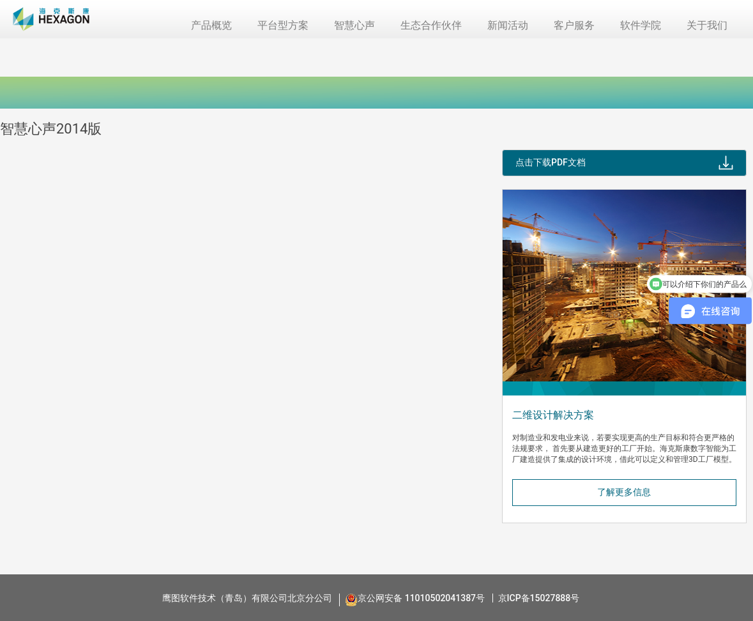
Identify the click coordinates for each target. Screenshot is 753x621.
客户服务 (574, 25)
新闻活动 (507, 25)
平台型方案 (282, 25)
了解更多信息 (624, 492)
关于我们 (707, 25)
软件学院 (640, 25)
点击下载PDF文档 (550, 162)
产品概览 (211, 25)
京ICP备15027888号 (539, 598)
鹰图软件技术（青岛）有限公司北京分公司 (247, 598)
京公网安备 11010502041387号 (421, 598)
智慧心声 (354, 25)
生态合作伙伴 (431, 25)
